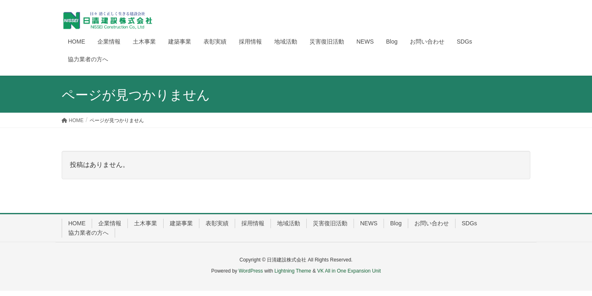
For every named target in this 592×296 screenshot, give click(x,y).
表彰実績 (217, 223)
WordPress (250, 271)
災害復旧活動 (330, 223)
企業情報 (109, 223)
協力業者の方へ (88, 232)
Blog (396, 223)
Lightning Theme (293, 271)
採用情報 (252, 223)
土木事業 (145, 223)
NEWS (368, 223)
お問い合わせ (431, 223)
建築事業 (181, 223)
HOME (77, 223)
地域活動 (288, 223)
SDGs (469, 223)
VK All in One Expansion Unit (349, 271)
